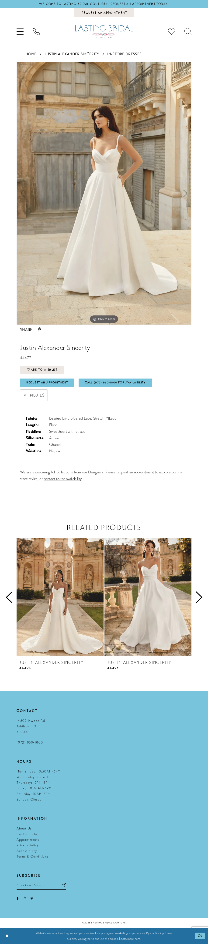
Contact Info (27, 834)
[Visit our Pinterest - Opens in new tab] (32, 898)
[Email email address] (41, 885)
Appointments (28, 840)
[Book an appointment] (104, 12)
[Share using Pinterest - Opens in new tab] (39, 330)
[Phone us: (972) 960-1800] (36, 31)
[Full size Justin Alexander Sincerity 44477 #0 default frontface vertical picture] (104, 193)
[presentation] (60, 597)
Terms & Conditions (33, 856)
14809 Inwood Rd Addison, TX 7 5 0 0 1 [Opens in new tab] (31, 726)
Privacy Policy (28, 845)
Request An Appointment (47, 382)
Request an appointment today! (140, 4)
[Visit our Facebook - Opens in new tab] (18, 898)
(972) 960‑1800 (30, 742)
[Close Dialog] (7, 936)
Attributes (34, 395)
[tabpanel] (104, 193)
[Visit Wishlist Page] (171, 31)
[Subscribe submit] (64, 885)
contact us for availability (62, 478)
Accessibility (27, 851)
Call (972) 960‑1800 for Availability (115, 382)
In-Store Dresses (124, 54)
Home (31, 54)
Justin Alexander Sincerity (72, 54)
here (137, 939)
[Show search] (188, 31)
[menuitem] (20, 31)
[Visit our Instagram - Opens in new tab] (24, 898)
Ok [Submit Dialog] (200, 936)
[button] (20, 31)
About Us (24, 828)
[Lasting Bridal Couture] (104, 32)
